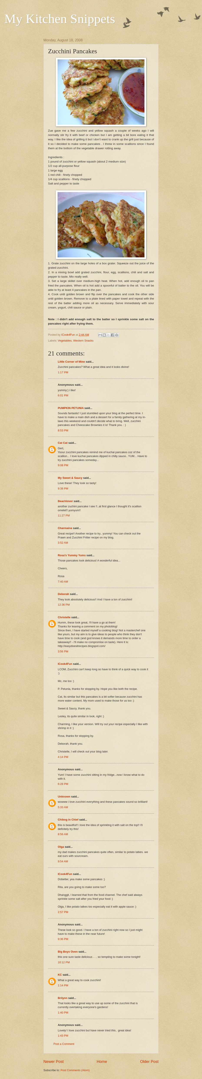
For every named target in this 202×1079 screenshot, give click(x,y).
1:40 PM (63, 1012)
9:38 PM (63, 488)
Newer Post (53, 1061)
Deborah (63, 594)
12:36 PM (64, 604)
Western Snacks (83, 340)
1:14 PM (63, 985)
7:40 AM (63, 581)
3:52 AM (63, 542)
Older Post (149, 1061)
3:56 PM (63, 651)
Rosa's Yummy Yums (72, 555)
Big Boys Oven (68, 951)
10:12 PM (64, 962)
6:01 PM (63, 395)
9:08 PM (63, 465)
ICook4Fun (65, 663)
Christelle (64, 617)
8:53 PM (63, 430)
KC (60, 974)
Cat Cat (63, 442)
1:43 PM (63, 1035)
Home (102, 1061)
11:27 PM (64, 515)
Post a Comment (63, 1043)
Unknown (64, 796)
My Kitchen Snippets (59, 19)
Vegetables (65, 340)
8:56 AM (63, 834)
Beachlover (65, 501)
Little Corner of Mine (71, 361)
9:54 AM (63, 861)
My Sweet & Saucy (70, 477)
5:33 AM (63, 807)
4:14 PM (63, 757)
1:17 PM (63, 372)
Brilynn (62, 998)
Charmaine (65, 528)
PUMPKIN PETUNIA (71, 408)
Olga (61, 846)
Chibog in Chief (68, 819)
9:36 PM (63, 939)
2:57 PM (63, 912)
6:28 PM (63, 784)
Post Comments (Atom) (75, 1070)
